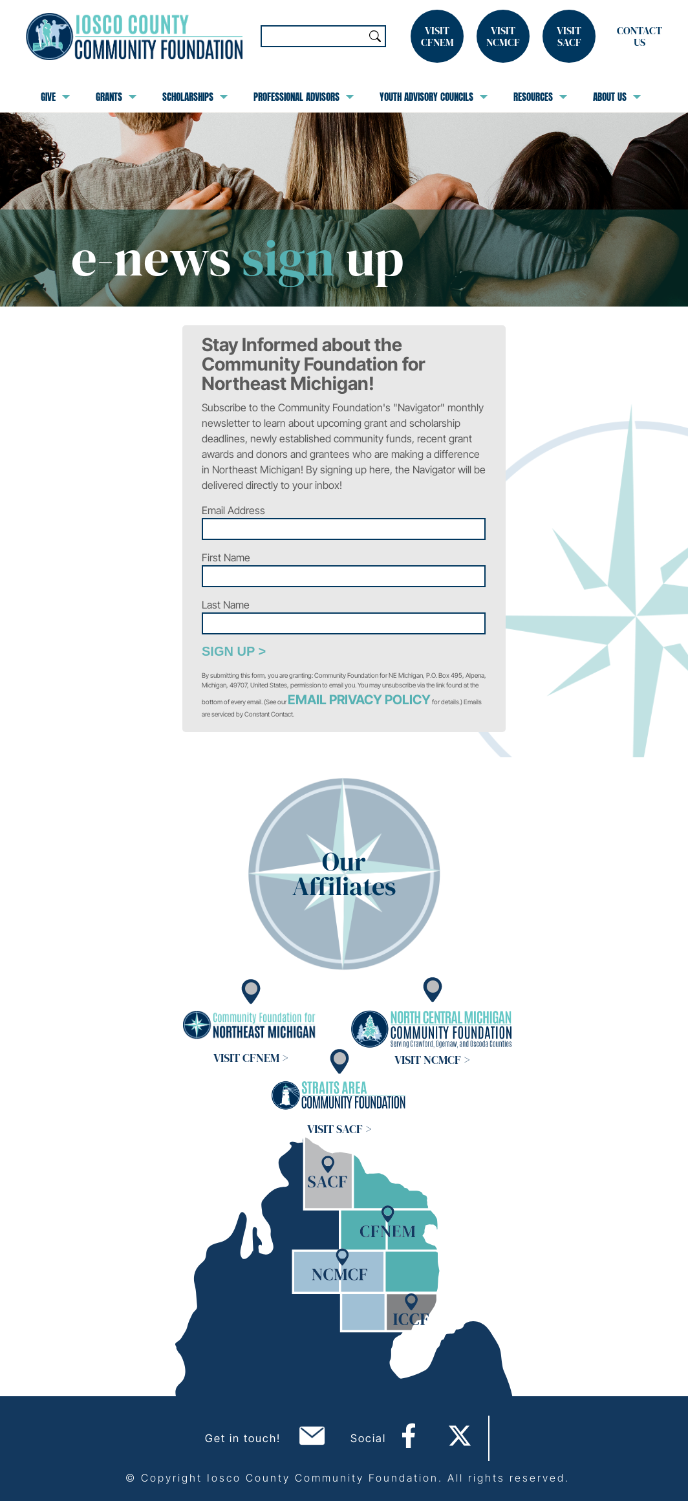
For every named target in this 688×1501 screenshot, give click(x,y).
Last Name (226, 604)
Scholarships (195, 96)
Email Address (233, 510)
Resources (540, 96)
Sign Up (228, 651)
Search (375, 36)
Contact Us (639, 36)
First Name (226, 557)
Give (55, 96)
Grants (116, 96)
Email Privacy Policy (359, 699)
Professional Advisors (303, 96)
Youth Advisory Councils (434, 96)
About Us (617, 96)
